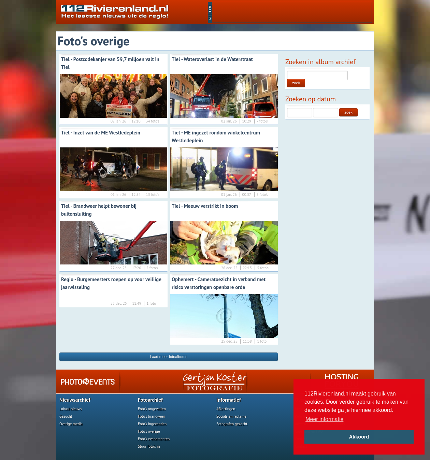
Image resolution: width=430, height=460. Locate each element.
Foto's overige (149, 431)
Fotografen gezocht (231, 423)
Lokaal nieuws (70, 408)
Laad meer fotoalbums (168, 357)
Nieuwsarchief (74, 400)
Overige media (71, 423)
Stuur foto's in (149, 446)
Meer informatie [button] (324, 419)
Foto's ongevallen (152, 408)
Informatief (228, 400)
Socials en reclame (231, 416)
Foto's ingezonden (152, 423)
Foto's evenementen (154, 438)
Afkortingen (225, 408)
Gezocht (65, 416)
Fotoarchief (150, 400)
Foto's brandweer (151, 416)
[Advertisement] (292, 12)
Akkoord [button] (359, 437)
